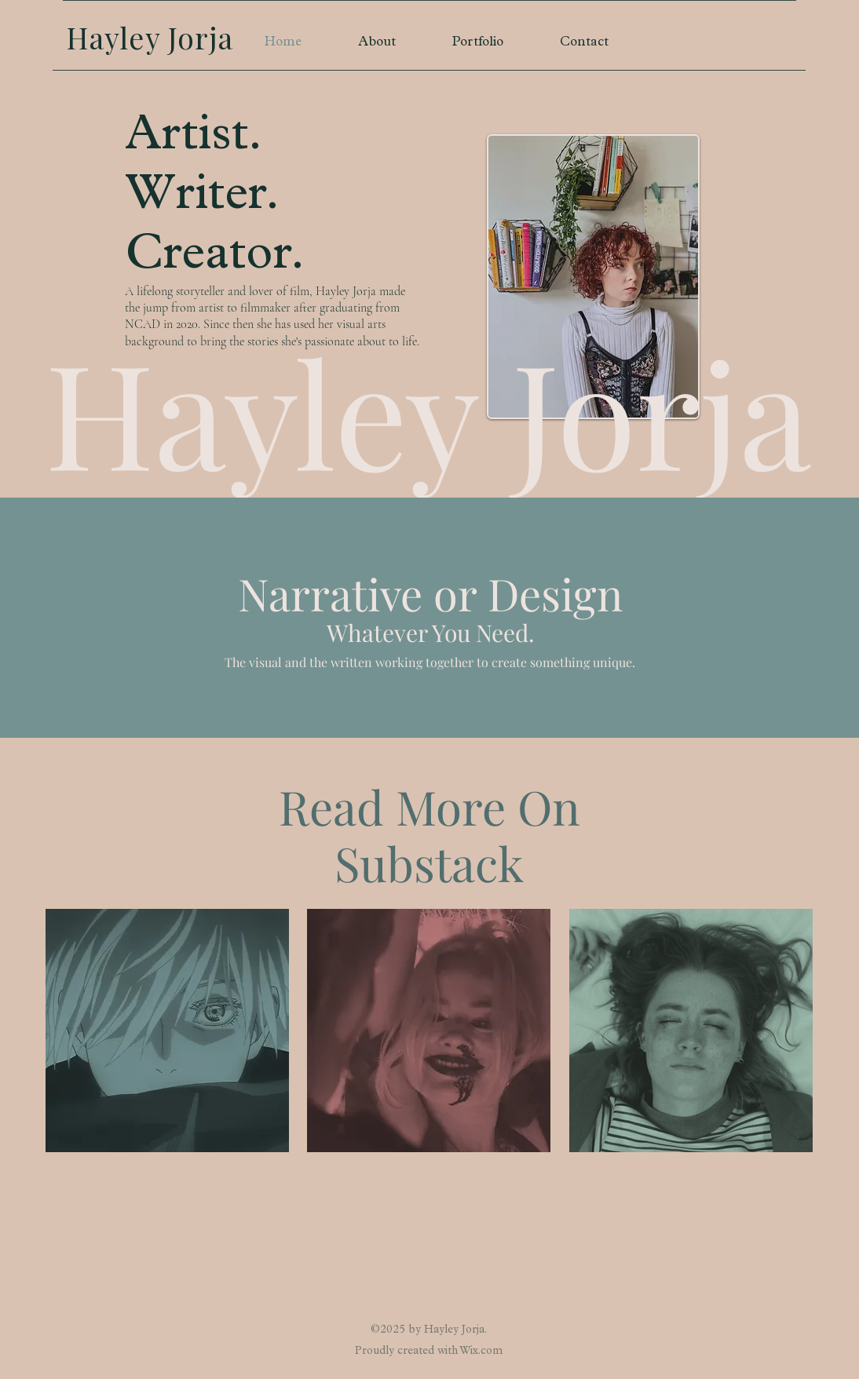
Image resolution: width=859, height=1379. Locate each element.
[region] (167, 1031)
